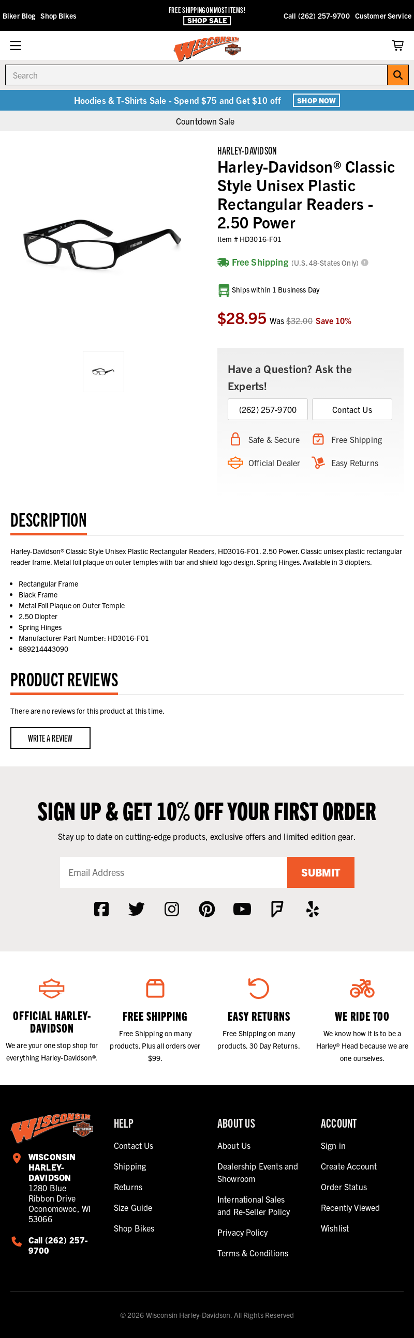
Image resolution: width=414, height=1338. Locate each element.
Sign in (333, 1145)
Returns (128, 1186)
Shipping (130, 1166)
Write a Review (50, 738)
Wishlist (335, 1228)
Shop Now (316, 100)
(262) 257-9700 (268, 409)
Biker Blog (19, 15)
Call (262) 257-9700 (317, 15)
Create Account (349, 1166)
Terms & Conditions (252, 1253)
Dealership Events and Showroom (257, 1172)
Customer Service (383, 15)
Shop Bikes (58, 15)
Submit (321, 872)
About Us (233, 1145)
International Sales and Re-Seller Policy (253, 1205)
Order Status (344, 1186)
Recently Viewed (350, 1207)
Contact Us (352, 409)
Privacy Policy (242, 1232)
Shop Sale (207, 20)
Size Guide (133, 1207)
